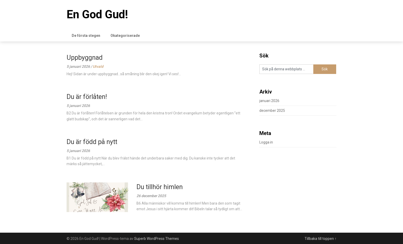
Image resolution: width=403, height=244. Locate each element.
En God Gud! (97, 14)
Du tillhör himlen (159, 187)
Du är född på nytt (92, 142)
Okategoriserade (125, 35)
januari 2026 (269, 101)
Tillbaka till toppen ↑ (320, 239)
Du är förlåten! (87, 96)
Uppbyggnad (85, 57)
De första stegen (86, 35)
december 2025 (272, 110)
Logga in (266, 142)
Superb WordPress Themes (156, 239)
